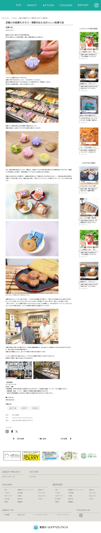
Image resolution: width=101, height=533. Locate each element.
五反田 (19, 496)
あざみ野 (7, 499)
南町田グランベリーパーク (25, 490)
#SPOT (24, 408)
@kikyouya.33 (10, 399)
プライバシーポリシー (63, 515)
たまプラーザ (8, 496)
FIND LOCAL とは (8, 476)
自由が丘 (20, 499)
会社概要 (7, 515)
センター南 (41, 493)
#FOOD (35, 408)
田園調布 (20, 502)
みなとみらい (42, 496)
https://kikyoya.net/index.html (22, 418)
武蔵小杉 (8, 404)
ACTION (33, 476)
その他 (40, 499)
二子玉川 (7, 493)
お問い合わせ (21, 515)
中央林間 (20, 493)
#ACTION (12, 408)
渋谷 (5, 490)
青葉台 (6, 502)
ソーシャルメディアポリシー (41, 515)
